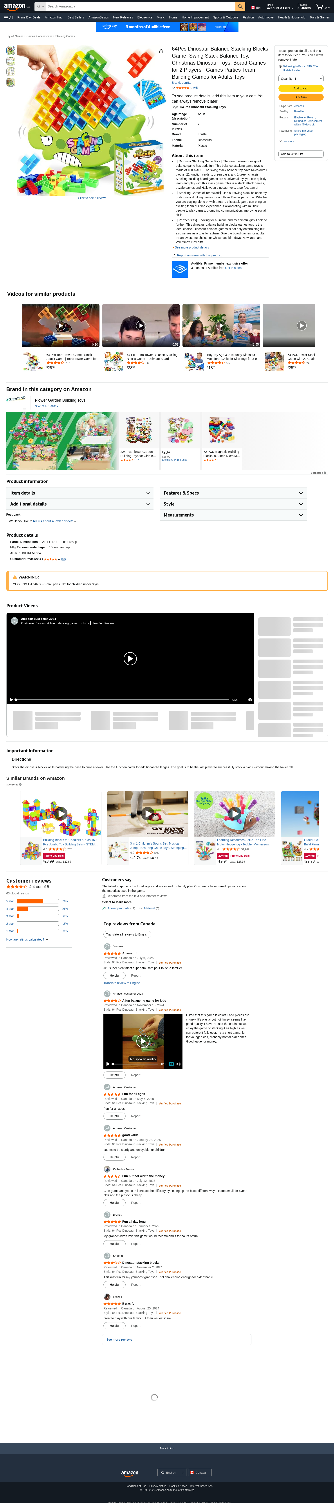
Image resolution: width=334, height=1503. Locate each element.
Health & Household (291, 17)
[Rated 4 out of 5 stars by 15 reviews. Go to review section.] (222, 460)
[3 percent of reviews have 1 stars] (37, 931)
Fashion (248, 17)
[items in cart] (322, 6)
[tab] (118, 908)
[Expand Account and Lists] (292, 8)
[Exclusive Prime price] (175, 460)
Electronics (144, 17)
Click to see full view (92, 198)
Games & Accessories (39, 36)
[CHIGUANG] (16, 403)
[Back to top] (167, 1453)
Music (161, 17)
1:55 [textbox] (256, 344)
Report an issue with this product (197, 255)
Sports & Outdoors (225, 17)
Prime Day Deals (28, 17)
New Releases (123, 17)
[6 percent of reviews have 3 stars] (37, 916)
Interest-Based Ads (201, 1486)
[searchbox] (140, 6)
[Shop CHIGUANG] (46, 406)
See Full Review (103, 623)
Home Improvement (195, 17)
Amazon (299, 106)
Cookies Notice (178, 1486)
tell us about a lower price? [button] (55, 521)
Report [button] (135, 975)
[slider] (122, 699)
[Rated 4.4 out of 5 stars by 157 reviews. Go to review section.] (139, 460)
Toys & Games (320, 17)
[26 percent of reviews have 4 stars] (37, 909)
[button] (8, 17)
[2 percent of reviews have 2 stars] (37, 923)
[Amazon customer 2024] (38, 618)
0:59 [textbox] (175, 344)
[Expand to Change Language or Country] (183, 1473)
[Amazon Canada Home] (129, 1474)
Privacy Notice (157, 1486)
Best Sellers (76, 17)
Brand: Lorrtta (181, 82)
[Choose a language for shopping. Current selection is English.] (169, 1472)
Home (173, 17)
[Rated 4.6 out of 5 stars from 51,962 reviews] (245, 849)
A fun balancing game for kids (68, 623)
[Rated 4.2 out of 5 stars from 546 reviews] (158, 852)
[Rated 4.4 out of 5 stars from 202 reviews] (71, 849)
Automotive (266, 17)
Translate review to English (121, 983)
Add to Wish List (292, 154)
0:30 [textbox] (95, 344)
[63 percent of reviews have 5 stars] (37, 901)
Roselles (299, 111)
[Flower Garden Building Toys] (60, 400)
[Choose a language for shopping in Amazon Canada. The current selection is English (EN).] (255, 6)
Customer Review (33, 623)
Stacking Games (65, 36)
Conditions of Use (135, 1486)
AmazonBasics (98, 17)
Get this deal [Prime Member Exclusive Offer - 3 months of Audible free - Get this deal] (233, 268)
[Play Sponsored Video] (61, 814)
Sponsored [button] (319, 472)
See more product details (192, 247)
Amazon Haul (54, 17)
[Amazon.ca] (17, 6)
